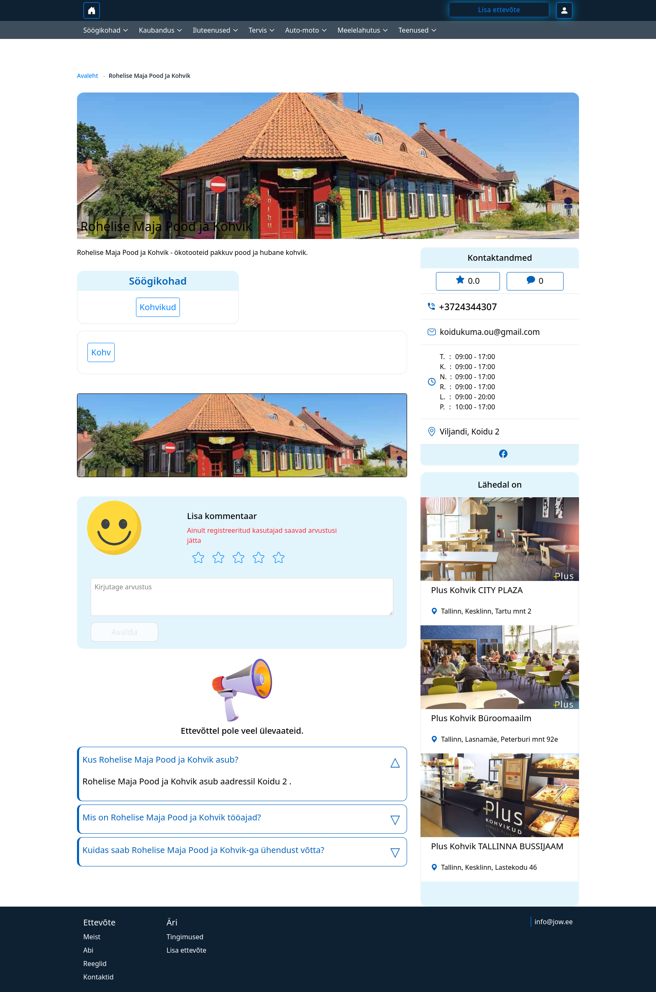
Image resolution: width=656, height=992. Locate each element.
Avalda (124, 631)
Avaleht (87, 76)
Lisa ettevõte (186, 950)
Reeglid (95, 963)
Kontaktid (98, 977)
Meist (91, 936)
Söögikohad (158, 281)
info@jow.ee (554, 921)
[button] (242, 435)
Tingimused (185, 936)
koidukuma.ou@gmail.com (490, 331)
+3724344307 (468, 306)
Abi (88, 950)
